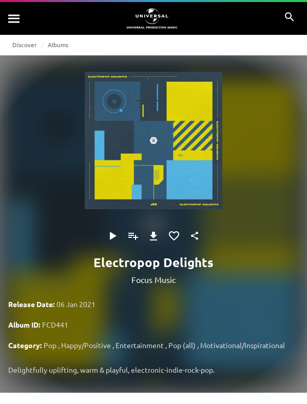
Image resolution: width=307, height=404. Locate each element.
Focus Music (153, 279)
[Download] (153, 236)
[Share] (194, 236)
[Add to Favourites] (174, 236)
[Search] (14, 18)
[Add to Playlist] (133, 236)
